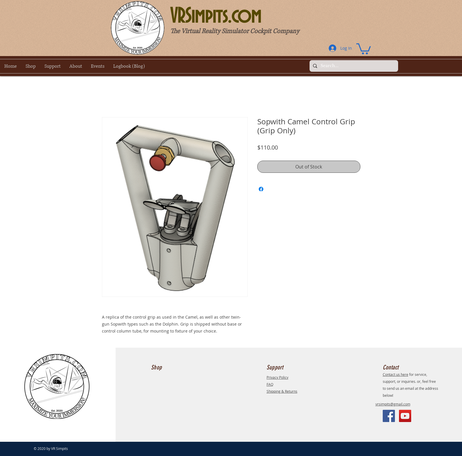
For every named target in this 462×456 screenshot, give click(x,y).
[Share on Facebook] (261, 189)
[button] (363, 48)
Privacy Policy (277, 377)
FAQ (270, 384)
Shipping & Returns (282, 391)
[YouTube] (405, 416)
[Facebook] (389, 416)
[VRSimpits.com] (242, 17)
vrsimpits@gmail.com (392, 404)
